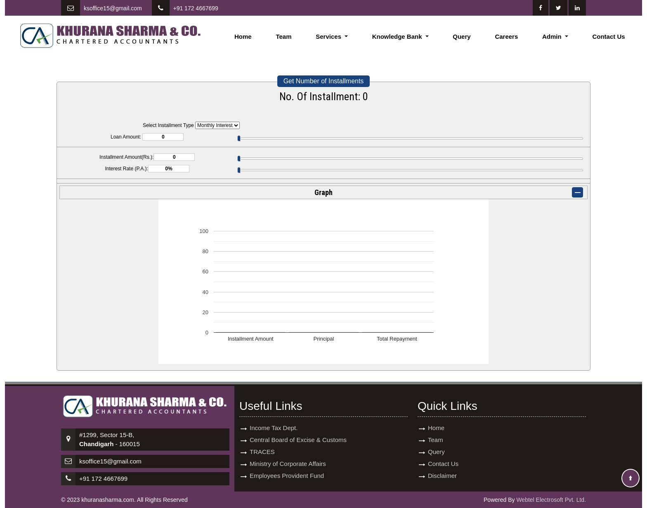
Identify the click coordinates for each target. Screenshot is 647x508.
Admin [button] (552, 36)
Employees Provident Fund (287, 469)
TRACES (262, 445)
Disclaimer (442, 469)
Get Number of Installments (323, 81)
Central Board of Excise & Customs (298, 433)
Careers (506, 36)
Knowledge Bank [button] (398, 36)
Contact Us (608, 36)
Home (243, 36)
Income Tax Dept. (274, 422)
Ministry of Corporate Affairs (288, 457)
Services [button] (329, 36)
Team (283, 36)
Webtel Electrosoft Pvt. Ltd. (551, 499)
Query (461, 36)
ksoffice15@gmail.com (113, 8)
